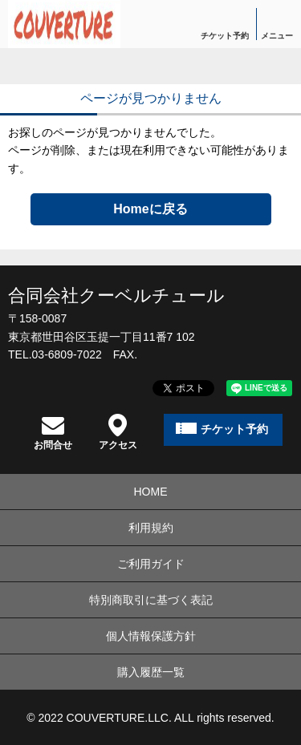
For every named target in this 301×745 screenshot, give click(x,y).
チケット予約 (225, 35)
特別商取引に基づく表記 (151, 599)
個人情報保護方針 (151, 636)
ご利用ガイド (151, 563)
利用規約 (150, 527)
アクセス (118, 432)
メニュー (277, 35)
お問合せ (53, 432)
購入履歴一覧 (151, 672)
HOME (151, 491)
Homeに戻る (150, 209)
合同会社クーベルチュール (116, 295)
